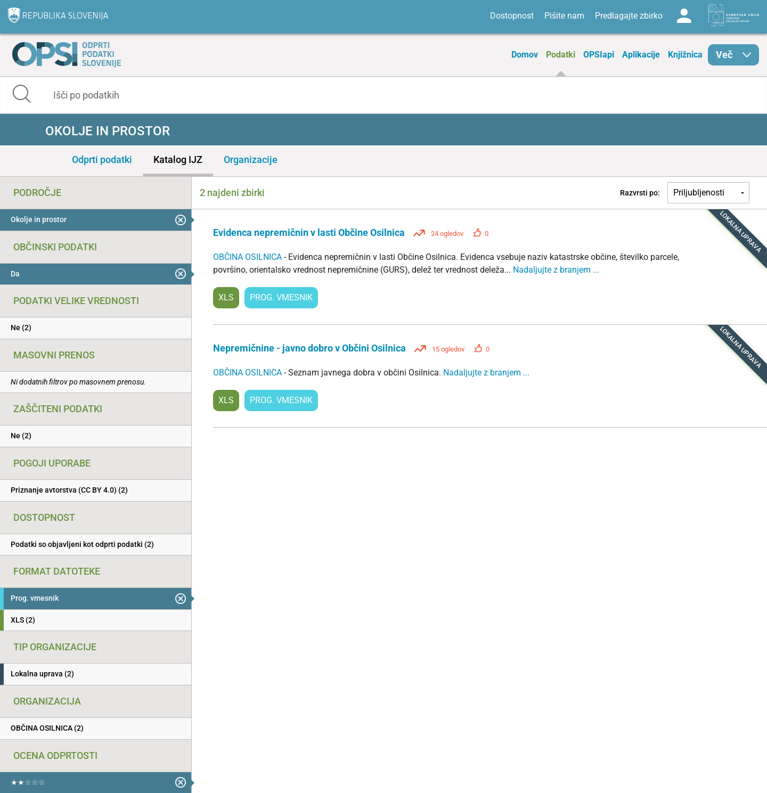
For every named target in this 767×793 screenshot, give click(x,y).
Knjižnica (685, 55)
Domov (524, 55)
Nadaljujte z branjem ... (556, 270)
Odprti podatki (102, 159)
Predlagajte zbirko (629, 16)
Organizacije (251, 159)
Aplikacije (641, 55)
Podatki (560, 55)
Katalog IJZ (177, 159)
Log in (684, 16)
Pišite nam (564, 16)
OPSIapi (598, 55)
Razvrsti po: (640, 193)
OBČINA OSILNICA (248, 257)
